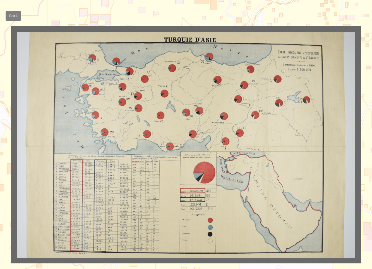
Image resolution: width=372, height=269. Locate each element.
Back (13, 15)
